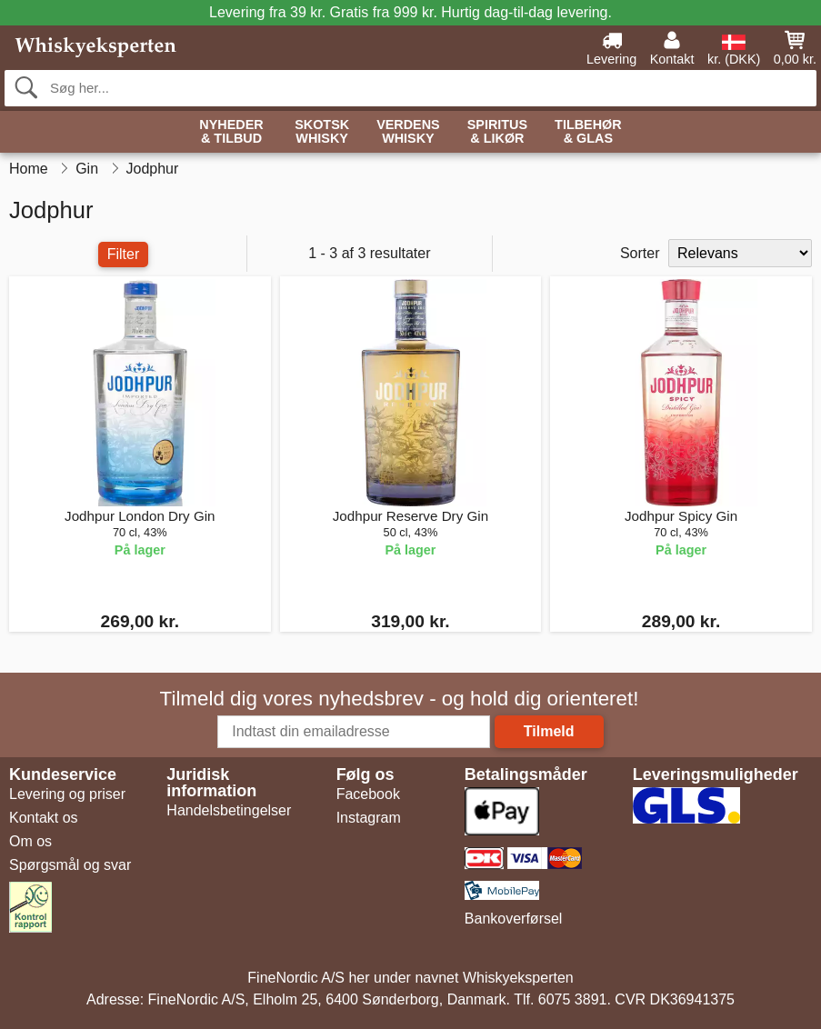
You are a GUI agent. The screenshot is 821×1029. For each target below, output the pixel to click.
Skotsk (322, 132)
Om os (30, 841)
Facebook (368, 794)
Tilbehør (588, 132)
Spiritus (497, 132)
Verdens (408, 132)
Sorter (640, 253)
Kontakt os (43, 817)
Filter (123, 254)
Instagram (368, 817)
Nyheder (231, 132)
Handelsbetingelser (228, 810)
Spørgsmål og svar (70, 865)
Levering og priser (67, 794)
